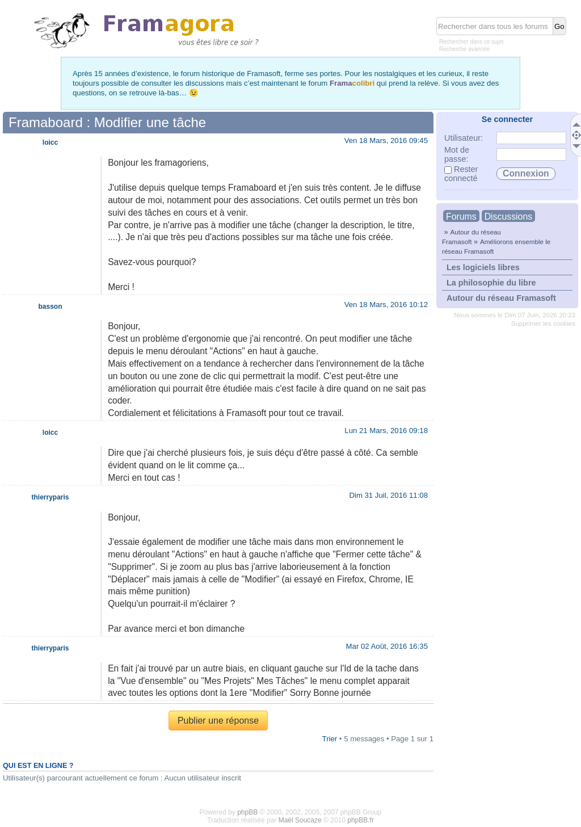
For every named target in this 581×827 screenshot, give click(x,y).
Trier (330, 738)
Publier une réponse (218, 720)
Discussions (508, 216)
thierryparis (50, 497)
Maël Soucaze (300, 820)
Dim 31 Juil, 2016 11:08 (388, 495)
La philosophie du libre (491, 282)
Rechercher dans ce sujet (471, 42)
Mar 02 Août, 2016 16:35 (387, 646)
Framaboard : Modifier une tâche (107, 122)
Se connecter (507, 119)
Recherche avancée (464, 49)
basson (50, 306)
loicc (50, 142)
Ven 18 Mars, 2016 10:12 (386, 304)
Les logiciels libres (483, 267)
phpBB (247, 812)
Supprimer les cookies (543, 323)
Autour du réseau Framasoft (501, 298)
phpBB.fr (360, 820)
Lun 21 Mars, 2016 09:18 (386, 430)
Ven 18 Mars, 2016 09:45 (386, 140)
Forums (461, 216)
